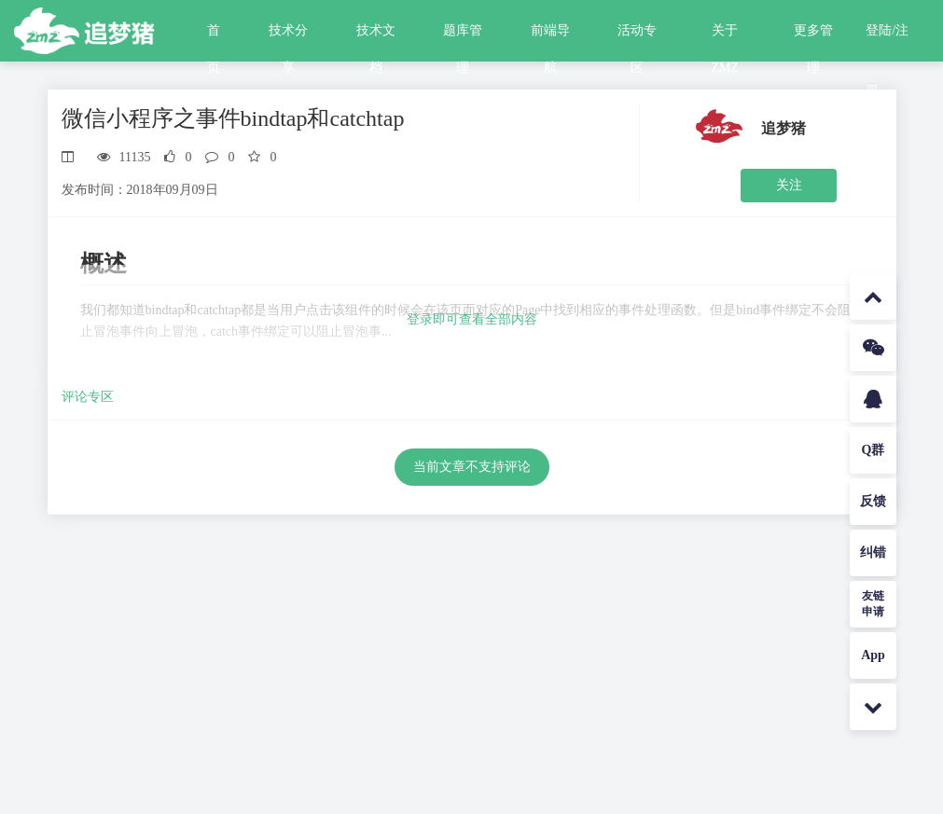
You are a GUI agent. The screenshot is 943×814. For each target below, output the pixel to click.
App (873, 655)
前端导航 (550, 36)
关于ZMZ (726, 36)
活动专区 (637, 36)
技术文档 (375, 36)
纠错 (873, 552)
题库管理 (462, 36)
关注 (789, 185)
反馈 (873, 501)
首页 (213, 36)
